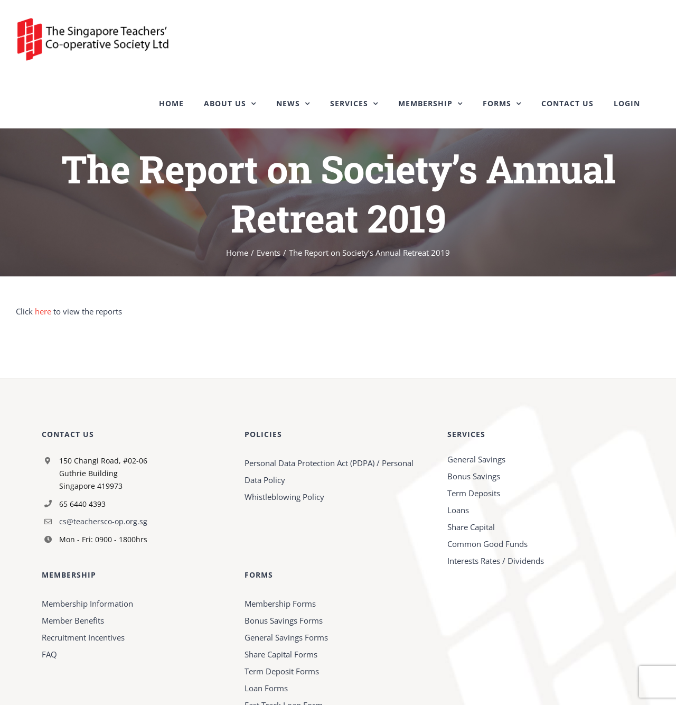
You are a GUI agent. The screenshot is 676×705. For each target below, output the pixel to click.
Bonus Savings (473, 476)
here (43, 311)
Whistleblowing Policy (284, 496)
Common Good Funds (487, 544)
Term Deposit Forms (282, 671)
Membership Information (87, 603)
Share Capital (471, 527)
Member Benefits (73, 620)
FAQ (49, 654)
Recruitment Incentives (83, 637)
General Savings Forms (286, 637)
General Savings (476, 459)
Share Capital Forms (281, 654)
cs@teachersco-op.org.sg (103, 521)
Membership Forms (280, 603)
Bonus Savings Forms (284, 620)
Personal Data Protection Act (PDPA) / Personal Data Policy (329, 471)
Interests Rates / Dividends (495, 560)
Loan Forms (266, 688)
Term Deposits (473, 493)
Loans (458, 510)
